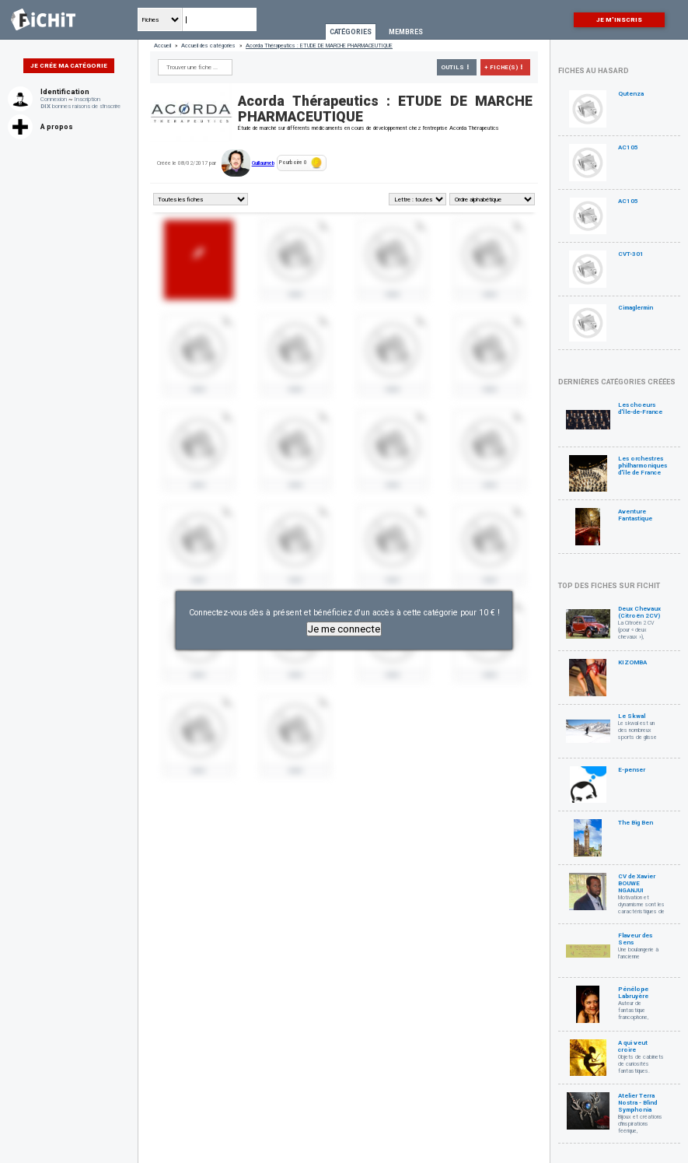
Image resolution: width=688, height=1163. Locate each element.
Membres (406, 32)
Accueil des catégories (208, 45)
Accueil (162, 45)
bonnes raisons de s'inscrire (80, 106)
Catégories (351, 32)
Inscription (87, 99)
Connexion (53, 99)
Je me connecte (344, 629)
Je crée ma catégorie (68, 65)
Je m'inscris (619, 19)
